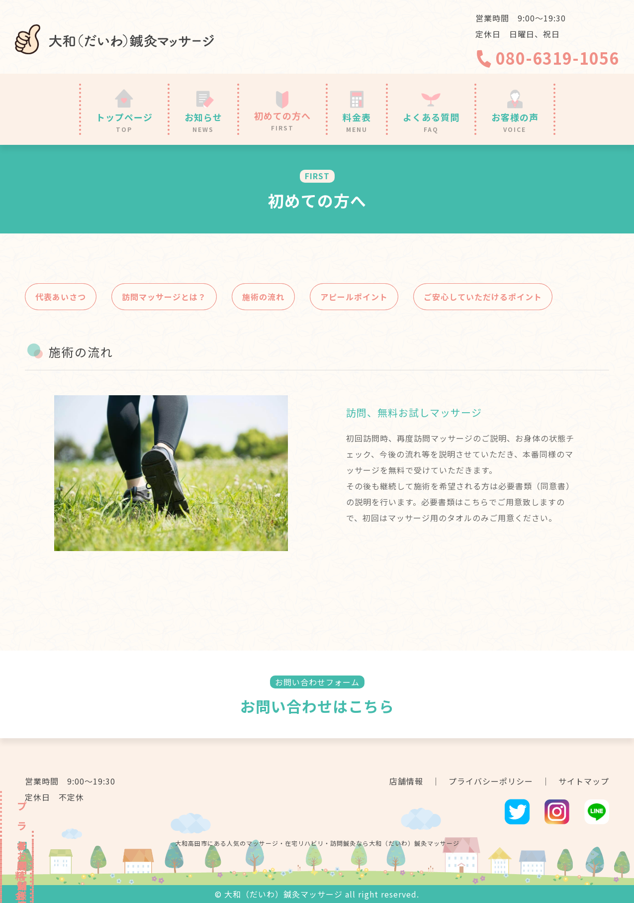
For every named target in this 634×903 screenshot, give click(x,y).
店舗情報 (406, 781)
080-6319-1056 (547, 57)
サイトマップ (583, 781)
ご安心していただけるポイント (483, 297)
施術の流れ (263, 297)
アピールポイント (354, 297)
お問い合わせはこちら (317, 705)
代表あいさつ (60, 297)
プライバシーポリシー (491, 781)
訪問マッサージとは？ (164, 297)
